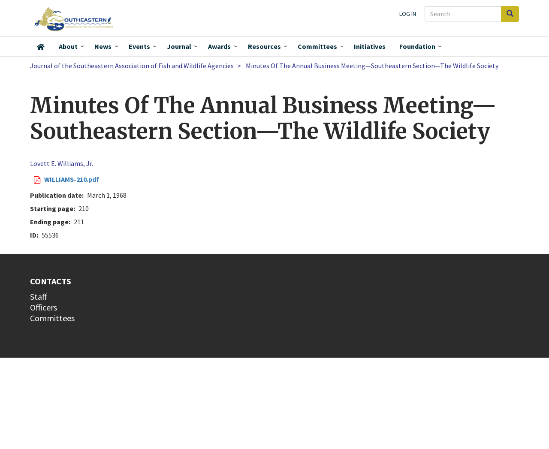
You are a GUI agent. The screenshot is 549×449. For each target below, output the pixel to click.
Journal (179, 46)
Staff (38, 296)
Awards (219, 46)
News (103, 46)
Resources (264, 46)
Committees (317, 46)
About (68, 46)
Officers (43, 307)
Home (41, 46)
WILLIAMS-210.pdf (71, 179)
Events (139, 46)
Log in (407, 14)
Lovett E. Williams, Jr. (61, 163)
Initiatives (370, 46)
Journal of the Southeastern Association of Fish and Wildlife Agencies (132, 65)
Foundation (417, 46)
